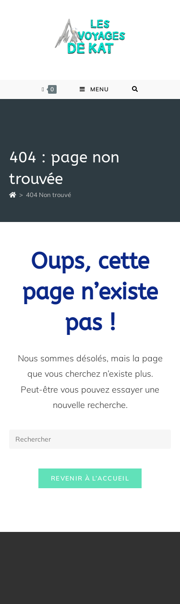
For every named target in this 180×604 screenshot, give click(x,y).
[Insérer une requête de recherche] (90, 439)
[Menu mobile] (94, 89)
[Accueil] (12, 194)
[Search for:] (135, 89)
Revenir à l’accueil (90, 478)
